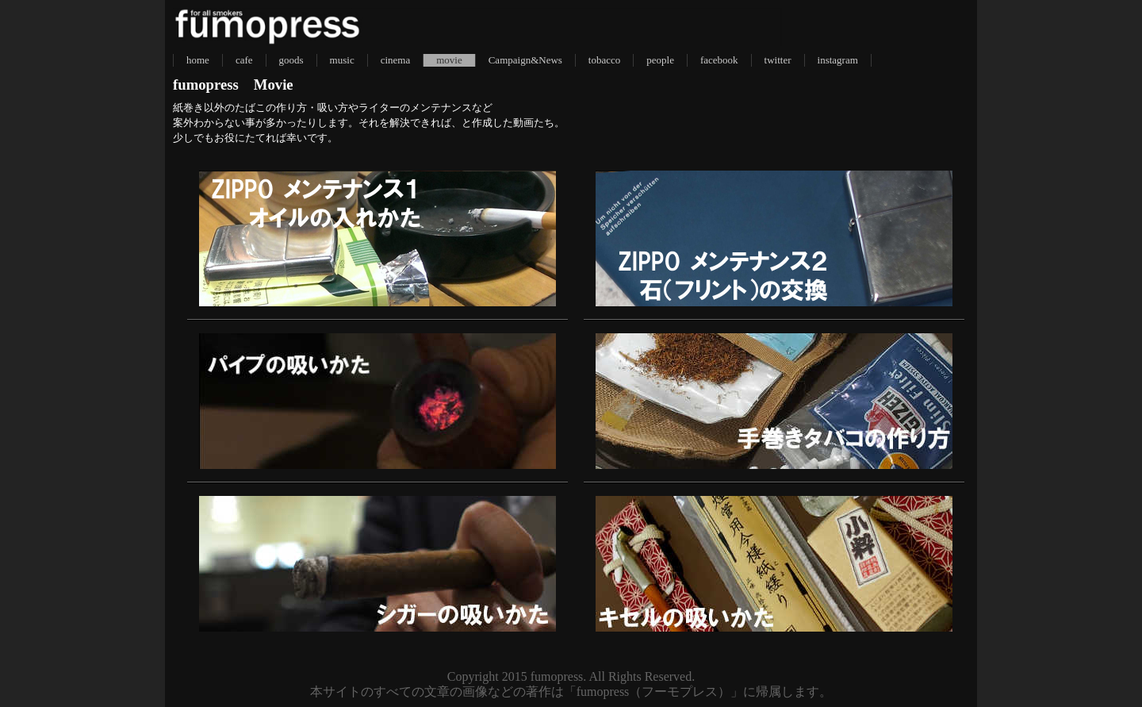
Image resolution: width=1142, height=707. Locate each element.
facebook (719, 60)
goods (291, 60)
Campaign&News (525, 60)
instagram (838, 60)
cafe (244, 60)
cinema (396, 60)
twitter (778, 60)
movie (449, 60)
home (197, 60)
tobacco (604, 60)
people (660, 60)
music (342, 60)
